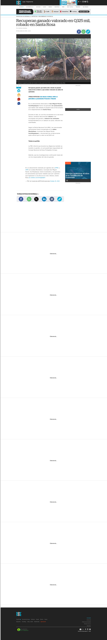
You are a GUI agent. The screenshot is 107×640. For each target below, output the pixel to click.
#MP (26, 170)
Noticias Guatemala (23, 16)
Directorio (89, 625)
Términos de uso (87, 623)
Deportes (57, 6)
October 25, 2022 (55, 181)
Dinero (50, 6)
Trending (78, 6)
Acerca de (89, 619)
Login (23, 1)
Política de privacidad (86, 621)
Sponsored (43, 621)
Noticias (38, 6)
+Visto (78, 109)
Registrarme (29, 1)
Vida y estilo (70, 6)
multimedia (85, 6)
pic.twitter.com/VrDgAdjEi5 (37, 177)
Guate (44, 6)
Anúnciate (89, 618)
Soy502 (21, 6)
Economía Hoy (30, 6)
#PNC (57, 168)
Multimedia (36, 621)
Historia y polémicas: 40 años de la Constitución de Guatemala (77, 175)
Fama (63, 6)
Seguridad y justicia (45, 16)
